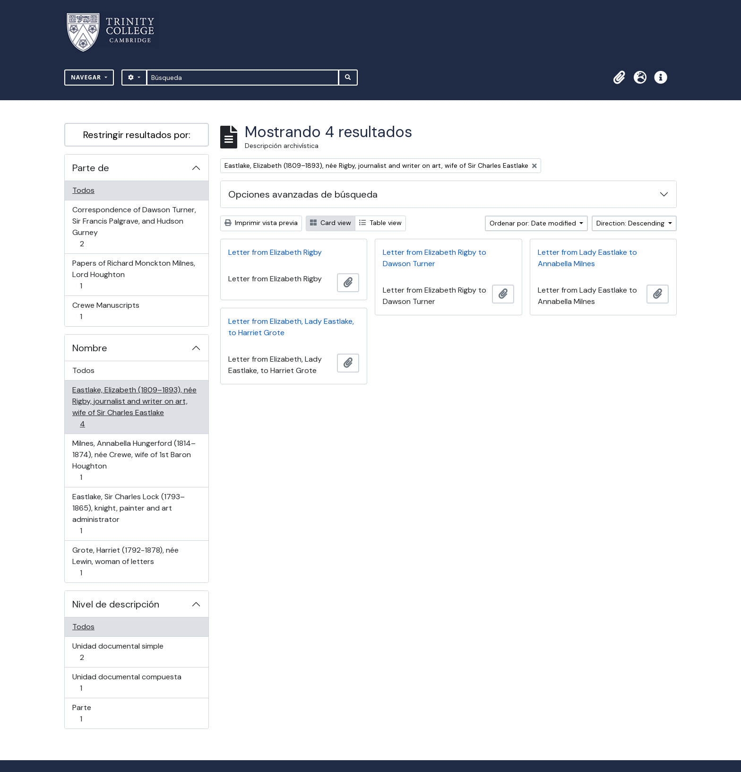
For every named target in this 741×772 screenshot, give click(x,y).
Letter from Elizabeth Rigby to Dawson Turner (434, 258)
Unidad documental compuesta (126, 682)
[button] (619, 77)
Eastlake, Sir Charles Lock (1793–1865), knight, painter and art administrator (128, 514)
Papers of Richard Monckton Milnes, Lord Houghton (133, 274)
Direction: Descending (631, 223)
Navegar (87, 77)
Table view (380, 222)
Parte (94, 713)
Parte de (90, 168)
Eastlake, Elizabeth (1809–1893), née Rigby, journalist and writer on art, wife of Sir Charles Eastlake (134, 407)
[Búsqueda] (242, 77)
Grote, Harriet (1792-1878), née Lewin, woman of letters (125, 561)
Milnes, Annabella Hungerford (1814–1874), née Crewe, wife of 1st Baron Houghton (134, 460)
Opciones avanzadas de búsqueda (303, 194)
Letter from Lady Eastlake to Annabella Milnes (587, 258)
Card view (330, 222)
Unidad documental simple (118, 651)
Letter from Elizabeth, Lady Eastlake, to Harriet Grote (291, 327)
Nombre (89, 348)
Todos (83, 190)
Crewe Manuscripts (105, 310)
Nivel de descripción (115, 604)
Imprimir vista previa (261, 222)
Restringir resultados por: (136, 135)
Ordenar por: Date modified (534, 223)
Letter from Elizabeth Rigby (275, 252)
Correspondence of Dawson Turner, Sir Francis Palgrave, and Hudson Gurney (134, 227)
